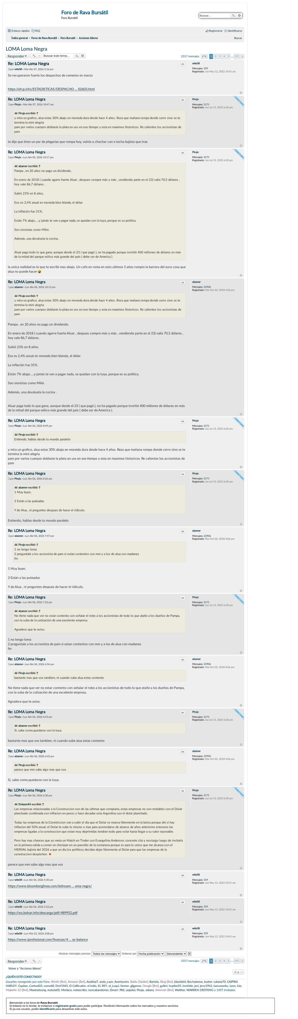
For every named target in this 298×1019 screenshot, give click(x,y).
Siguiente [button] (242, 56)
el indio (91, 985)
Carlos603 (35, 985)
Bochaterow (195, 981)
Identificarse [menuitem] (235, 30)
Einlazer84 (24, 804)
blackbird (180, 981)
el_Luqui (114, 985)
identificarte (47, 998)
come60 (49, 985)
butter (208, 981)
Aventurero (121, 981)
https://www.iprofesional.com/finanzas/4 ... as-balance (48, 939)
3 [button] (220, 56)
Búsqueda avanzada (239, 15)
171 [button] (236, 56)
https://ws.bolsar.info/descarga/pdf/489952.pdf (43, 913)
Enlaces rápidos (21, 30)
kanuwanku (221, 985)
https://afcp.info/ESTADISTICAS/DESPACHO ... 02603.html (51, 89)
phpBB (114, 1008)
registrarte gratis (66, 994)
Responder (16, 56)
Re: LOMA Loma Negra (28, 64)
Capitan (23, 985)
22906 (207, 287)
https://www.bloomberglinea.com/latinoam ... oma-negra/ (50, 886)
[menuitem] (238, 38)
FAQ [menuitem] (37, 30)
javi (196, 985)
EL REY (102, 985)
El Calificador (77, 985)
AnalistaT (92, 981)
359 (206, 68)
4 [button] (224, 56)
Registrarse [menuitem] (215, 30)
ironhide (188, 985)
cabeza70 (220, 981)
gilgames (135, 985)
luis (239, 985)
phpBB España (139, 1010)
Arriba (241, 93)
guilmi (163, 985)
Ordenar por (143, 953)
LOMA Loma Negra (26, 49)
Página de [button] (204, 56)
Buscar (233, 15)
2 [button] (215, 56)
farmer (124, 985)
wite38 (196, 63)
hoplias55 (175, 985)
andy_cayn (106, 981)
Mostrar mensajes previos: (89, 953)
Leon (233, 985)
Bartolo (154, 981)
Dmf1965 (61, 985)
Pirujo (195, 99)
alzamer (23, 166)
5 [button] (228, 56)
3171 (206, 104)
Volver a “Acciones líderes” (25, 968)
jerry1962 (206, 985)
